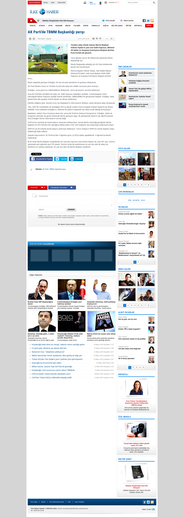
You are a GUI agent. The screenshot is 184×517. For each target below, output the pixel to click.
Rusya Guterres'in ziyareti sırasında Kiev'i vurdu (138, 105)
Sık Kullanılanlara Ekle (56, 502)
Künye (46, 2)
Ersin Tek (132, 223)
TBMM (51, 169)
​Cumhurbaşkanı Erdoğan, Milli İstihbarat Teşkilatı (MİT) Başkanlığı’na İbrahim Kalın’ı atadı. (42, 305)
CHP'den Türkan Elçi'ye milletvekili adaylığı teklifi (52, 378)
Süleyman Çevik (132, 213)
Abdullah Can (132, 253)
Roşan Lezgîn (132, 233)
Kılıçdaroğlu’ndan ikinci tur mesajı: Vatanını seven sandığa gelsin (58, 344)
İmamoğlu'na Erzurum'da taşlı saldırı (46, 363)
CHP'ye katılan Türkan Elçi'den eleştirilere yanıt (51, 374)
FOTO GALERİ (124, 148)
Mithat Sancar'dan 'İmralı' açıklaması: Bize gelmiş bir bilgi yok (57, 355)
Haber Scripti (146, 509)
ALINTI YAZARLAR (126, 312)
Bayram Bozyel (132, 243)
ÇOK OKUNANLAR (126, 192)
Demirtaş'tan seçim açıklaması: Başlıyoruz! (140, 74)
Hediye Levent (132, 348)
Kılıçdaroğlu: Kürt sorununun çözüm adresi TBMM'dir (53, 370)
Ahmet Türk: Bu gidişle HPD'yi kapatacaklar (140, 90)
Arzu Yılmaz (132, 338)
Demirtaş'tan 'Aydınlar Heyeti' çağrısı (140, 97)
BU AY (143, 200)
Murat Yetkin (132, 318)
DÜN (129, 200)
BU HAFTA (136, 200)
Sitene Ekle (61, 2)
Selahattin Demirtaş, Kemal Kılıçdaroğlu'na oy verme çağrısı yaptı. (42, 337)
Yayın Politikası (79, 502)
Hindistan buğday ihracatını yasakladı (139, 82)
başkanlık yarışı (60, 169)
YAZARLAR (123, 207)
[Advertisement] (169, 46)
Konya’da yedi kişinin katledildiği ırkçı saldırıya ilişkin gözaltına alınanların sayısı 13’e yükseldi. (137, 448)
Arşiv (52, 2)
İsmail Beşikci (132, 358)
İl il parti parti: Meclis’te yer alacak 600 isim (49, 348)
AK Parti (45, 169)
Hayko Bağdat (132, 328)
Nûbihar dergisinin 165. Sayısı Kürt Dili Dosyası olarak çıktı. (137, 489)
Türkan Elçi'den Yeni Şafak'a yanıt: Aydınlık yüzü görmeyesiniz (57, 359)
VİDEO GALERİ (124, 269)
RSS (69, 502)
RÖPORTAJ (123, 374)
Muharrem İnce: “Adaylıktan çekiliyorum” (48, 352)
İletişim (43, 502)
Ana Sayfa (34, 502)
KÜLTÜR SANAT (125, 459)
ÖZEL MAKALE (124, 417)
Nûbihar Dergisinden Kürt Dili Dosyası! (58, 21)
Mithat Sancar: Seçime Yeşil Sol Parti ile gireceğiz (52, 367)
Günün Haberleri (34, 2)
